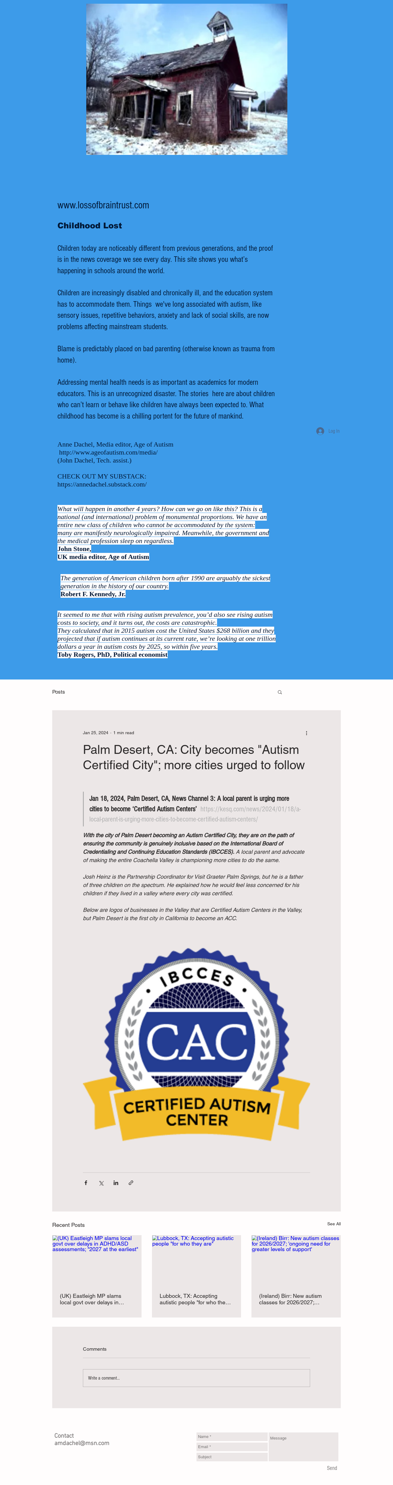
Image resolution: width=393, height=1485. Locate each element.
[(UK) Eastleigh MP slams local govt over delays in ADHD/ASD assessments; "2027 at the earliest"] (97, 1260)
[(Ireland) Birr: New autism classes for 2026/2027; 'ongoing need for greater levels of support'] (296, 1260)
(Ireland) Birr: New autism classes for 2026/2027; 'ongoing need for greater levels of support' (290, 1299)
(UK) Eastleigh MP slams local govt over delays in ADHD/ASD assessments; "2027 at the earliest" (91, 1299)
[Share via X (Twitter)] (101, 1183)
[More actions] (306, 732)
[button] (280, 691)
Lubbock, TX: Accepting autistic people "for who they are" (194, 1299)
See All (334, 1223)
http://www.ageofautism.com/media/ (108, 452)
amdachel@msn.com (81, 1443)
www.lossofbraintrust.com (103, 205)
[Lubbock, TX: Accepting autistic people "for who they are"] (196, 1260)
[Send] (332, 1468)
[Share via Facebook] (86, 1183)
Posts (58, 692)
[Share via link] (131, 1183)
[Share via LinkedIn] (116, 1183)
